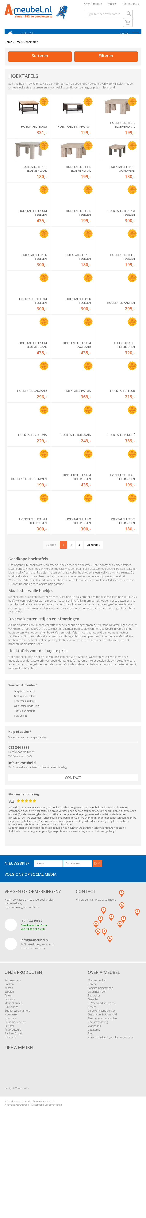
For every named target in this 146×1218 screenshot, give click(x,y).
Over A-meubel (93, 4)
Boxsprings (11, 1079)
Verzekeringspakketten (102, 1083)
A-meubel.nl (47, 1174)
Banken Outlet (13, 1106)
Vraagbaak (94, 1098)
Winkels (112, 4)
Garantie (93, 1072)
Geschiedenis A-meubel (102, 1087)
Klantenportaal (130, 4)
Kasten (9, 1060)
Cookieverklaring (98, 1095)
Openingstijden (97, 1064)
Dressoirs (10, 1091)
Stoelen (9, 1064)
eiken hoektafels (50, 705)
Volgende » (93, 617)
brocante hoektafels (20, 716)
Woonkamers (13, 1053)
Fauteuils (10, 1072)
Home (8, 44)
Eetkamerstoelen (15, 1095)
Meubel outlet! (13, 1076)
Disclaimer (36, 1177)
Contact (73, 850)
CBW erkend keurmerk (101, 1076)
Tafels (19, 44)
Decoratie (11, 1110)
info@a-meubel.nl (22, 835)
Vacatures (94, 1102)
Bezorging (94, 1068)
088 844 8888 (18, 820)
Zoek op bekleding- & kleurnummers (110, 1110)
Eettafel (9, 1098)
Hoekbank (11, 1087)
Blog (90, 1106)
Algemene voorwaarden (102, 1091)
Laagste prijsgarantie (100, 1060)
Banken (9, 1057)
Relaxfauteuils (13, 1102)
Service (92, 1079)
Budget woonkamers (17, 1083)
